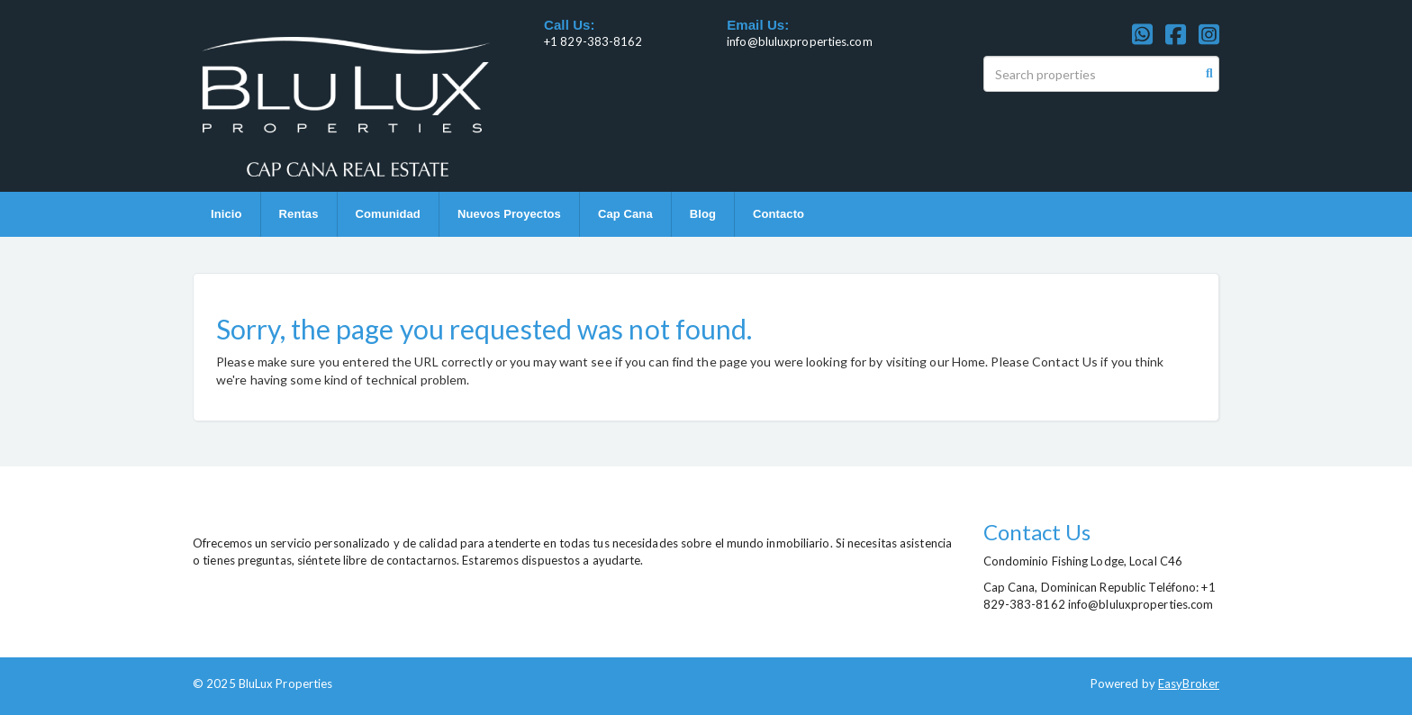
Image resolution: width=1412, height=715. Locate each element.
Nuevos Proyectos (509, 214)
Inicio (226, 214)
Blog (703, 214)
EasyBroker (1188, 683)
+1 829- (565, 41)
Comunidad (388, 214)
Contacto (778, 214)
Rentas (299, 214)
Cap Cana (625, 214)
